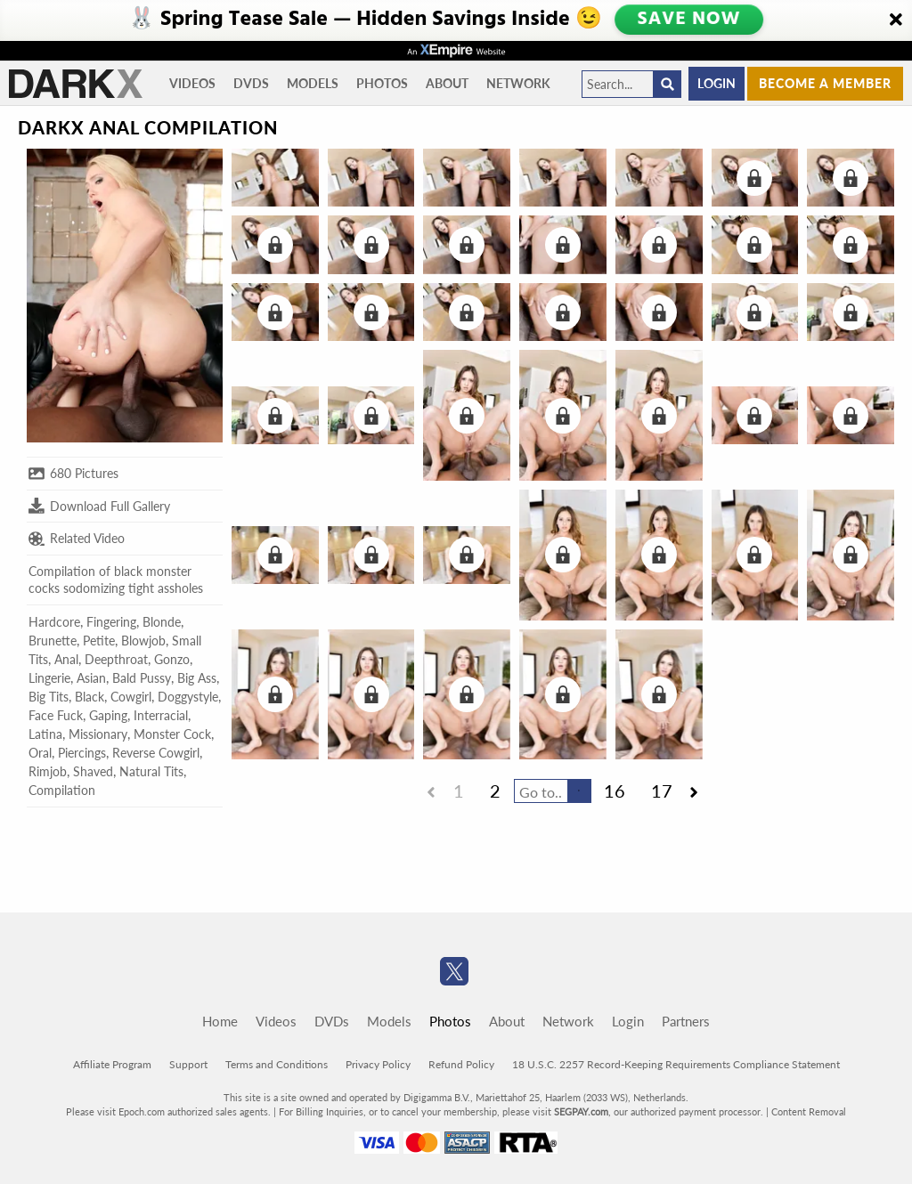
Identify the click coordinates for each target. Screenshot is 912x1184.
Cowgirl (130, 696)
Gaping (108, 715)
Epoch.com (141, 1111)
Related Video (76, 539)
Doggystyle (188, 696)
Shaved (93, 771)
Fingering (111, 621)
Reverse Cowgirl (156, 752)
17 (661, 790)
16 (614, 790)
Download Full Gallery (99, 506)
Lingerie (49, 677)
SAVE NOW (688, 19)
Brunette (52, 640)
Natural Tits (151, 771)
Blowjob (143, 640)
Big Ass (196, 677)
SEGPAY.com (581, 1111)
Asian (91, 677)
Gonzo (172, 659)
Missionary (98, 734)
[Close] (896, 20)
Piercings (82, 752)
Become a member (825, 83)
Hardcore (54, 621)
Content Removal (808, 1111)
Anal (66, 659)
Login (716, 83)
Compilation (61, 790)
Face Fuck (55, 715)
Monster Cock (172, 734)
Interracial (161, 715)
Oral (40, 752)
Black (89, 696)
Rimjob (47, 771)
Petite (99, 640)
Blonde (161, 621)
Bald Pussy (141, 677)
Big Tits (48, 696)
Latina (45, 734)
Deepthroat (116, 659)
